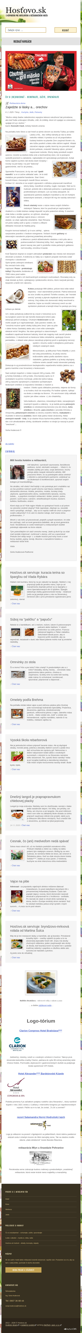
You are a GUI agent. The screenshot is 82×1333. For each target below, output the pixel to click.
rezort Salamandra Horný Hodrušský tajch (41, 1117)
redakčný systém (28, 1325)
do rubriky (9, 444)
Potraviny (38, 112)
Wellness (8, 1209)
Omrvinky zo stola (23, 662)
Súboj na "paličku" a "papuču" (31, 619)
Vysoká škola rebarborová (28, 740)
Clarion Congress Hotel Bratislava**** (40, 1030)
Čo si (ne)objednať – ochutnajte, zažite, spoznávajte (32, 97)
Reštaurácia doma (17, 103)
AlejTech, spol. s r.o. (52, 1325)
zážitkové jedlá (45, 1005)
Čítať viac (16, 603)
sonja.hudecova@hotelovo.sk (15, 1306)
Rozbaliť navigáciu (23, 41)
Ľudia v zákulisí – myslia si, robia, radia (19, 1238)
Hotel (7, 1199)
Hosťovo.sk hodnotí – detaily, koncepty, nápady (22, 1243)
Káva (7, 1204)
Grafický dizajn (11, 1325)
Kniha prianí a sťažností (23, 1269)
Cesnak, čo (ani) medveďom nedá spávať (39, 841)
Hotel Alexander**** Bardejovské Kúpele (41, 1073)
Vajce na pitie (19, 881)
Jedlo (31, 112)
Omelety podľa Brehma (26, 700)
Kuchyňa (24, 112)
